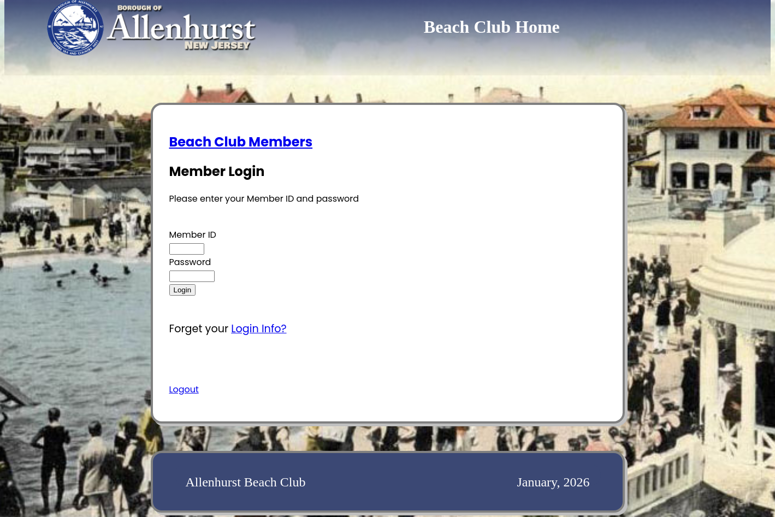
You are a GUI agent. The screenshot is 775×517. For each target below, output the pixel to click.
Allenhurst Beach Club (246, 482)
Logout (184, 389)
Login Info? (258, 328)
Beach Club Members (241, 142)
